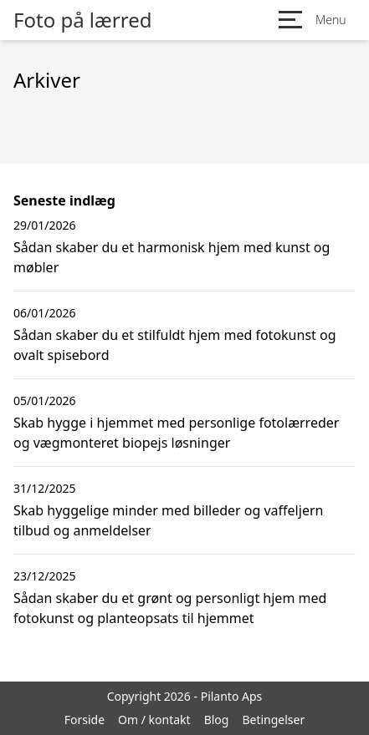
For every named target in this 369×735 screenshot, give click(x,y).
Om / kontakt (154, 719)
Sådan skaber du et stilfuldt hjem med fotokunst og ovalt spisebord (174, 345)
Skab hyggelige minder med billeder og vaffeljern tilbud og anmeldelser (168, 520)
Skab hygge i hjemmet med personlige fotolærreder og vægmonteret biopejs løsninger (176, 432)
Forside (84, 719)
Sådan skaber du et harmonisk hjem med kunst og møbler (171, 257)
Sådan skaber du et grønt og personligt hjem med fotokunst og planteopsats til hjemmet (169, 608)
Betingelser (273, 719)
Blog (216, 719)
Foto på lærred (82, 20)
